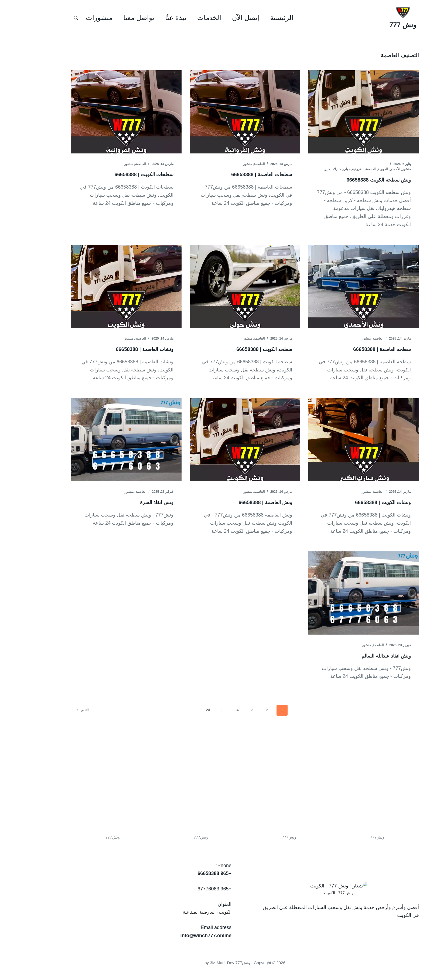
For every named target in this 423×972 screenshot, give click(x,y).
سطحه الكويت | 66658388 (228, 349)
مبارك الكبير (299, 169)
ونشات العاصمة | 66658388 (108, 349)
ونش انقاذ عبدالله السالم (349, 656)
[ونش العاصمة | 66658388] (211, 439)
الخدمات (176, 17)
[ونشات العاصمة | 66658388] (92, 286)
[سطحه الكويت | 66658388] (211, 286)
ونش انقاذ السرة (121, 502)
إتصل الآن (212, 17)
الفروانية (324, 169)
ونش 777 (369, 25)
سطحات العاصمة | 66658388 (225, 174)
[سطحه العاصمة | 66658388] (330, 286)
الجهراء (349, 169)
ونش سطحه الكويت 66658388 (341, 180)
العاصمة (337, 169)
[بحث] (42, 18)
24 (174, 710)
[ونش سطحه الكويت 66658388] (330, 111)
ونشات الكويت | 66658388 (346, 502)
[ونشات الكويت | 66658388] (330, 439)
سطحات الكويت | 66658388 (107, 174)
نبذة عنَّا (142, 17)
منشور (373, 169)
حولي (313, 169)
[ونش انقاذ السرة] (92, 439)
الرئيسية (248, 17)
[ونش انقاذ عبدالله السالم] (330, 593)
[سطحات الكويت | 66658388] (92, 111)
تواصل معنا (105, 17)
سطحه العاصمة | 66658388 (345, 349)
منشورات (65, 17)
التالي (49, 710)
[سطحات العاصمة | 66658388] (211, 111)
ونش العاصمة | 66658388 (229, 502)
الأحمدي (361, 169)
